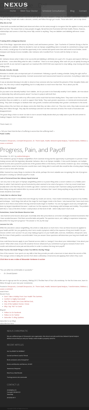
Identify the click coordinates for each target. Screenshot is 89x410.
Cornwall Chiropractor (24, 141)
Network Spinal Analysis (59, 141)
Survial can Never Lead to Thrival (17, 355)
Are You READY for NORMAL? (16, 351)
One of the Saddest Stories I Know (16, 304)
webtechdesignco (23, 156)
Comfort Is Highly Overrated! (14, 299)
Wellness (83, 141)
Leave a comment (6, 143)
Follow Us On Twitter (11, 315)
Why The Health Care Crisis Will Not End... (19, 301)
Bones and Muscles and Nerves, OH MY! (19, 364)
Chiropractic (11, 141)
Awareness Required (13, 368)
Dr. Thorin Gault (38, 141)
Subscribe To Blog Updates (14, 317)
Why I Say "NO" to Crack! (13, 306)
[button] (54, 11)
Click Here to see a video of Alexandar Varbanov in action (22, 259)
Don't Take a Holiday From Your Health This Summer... (23, 296)
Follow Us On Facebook (12, 312)
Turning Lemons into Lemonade (17, 377)
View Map (10, 394)
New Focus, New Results (14, 373)
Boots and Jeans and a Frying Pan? (18, 360)
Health (47, 141)
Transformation (73, 141)
